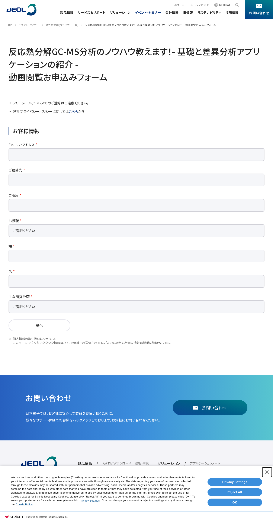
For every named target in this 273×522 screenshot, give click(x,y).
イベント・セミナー (148, 12)
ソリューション (120, 12)
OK (234, 502)
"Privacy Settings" (90, 500)
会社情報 (172, 12)
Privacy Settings (234, 482)
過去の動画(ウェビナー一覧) (61, 25)
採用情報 (232, 12)
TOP (9, 25)
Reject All (235, 492)
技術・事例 (142, 463)
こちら (73, 111)
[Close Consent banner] (267, 472)
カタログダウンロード (116, 463)
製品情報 (66, 12)
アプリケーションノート (205, 463)
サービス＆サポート (92, 12)
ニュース (179, 5)
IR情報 (188, 12)
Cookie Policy (24, 504)
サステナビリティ (209, 12)
